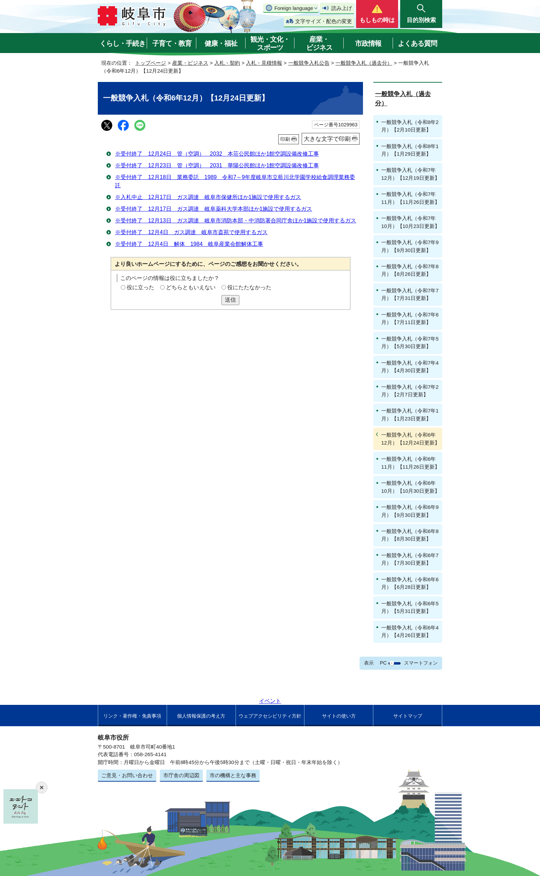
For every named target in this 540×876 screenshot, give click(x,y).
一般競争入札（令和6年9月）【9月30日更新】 (410, 511)
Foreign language (293, 8)
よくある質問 (417, 43)
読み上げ (341, 8)
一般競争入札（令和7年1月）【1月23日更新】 (410, 414)
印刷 (285, 139)
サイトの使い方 (339, 716)
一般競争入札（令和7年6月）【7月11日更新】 (410, 318)
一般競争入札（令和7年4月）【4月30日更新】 (410, 366)
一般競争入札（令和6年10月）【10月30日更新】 (410, 486)
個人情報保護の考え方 (201, 716)
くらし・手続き (122, 43)
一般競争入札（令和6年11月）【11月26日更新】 (410, 462)
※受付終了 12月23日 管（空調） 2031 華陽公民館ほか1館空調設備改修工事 (217, 165)
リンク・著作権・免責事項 (132, 716)
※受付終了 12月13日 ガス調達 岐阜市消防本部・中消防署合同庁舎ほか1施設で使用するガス (235, 220)
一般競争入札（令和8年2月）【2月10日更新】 (410, 126)
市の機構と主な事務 (233, 775)
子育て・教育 (171, 43)
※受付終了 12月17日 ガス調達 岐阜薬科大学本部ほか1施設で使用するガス (213, 209)
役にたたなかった (249, 287)
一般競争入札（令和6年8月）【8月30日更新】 (410, 535)
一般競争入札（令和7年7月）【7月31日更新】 (410, 294)
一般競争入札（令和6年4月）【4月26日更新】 (410, 631)
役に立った (140, 287)
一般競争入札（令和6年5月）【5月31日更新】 (410, 607)
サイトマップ (407, 716)
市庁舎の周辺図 (181, 775)
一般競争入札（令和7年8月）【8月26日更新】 (410, 270)
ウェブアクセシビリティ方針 (270, 716)
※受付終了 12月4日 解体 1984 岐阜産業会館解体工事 (189, 244)
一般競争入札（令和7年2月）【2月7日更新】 (410, 390)
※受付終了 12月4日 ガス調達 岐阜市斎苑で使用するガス (191, 232)
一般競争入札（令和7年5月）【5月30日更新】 (410, 342)
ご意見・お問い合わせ (127, 775)
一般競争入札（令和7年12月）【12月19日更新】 (410, 173)
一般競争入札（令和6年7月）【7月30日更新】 (410, 559)
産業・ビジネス (319, 43)
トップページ (150, 63)
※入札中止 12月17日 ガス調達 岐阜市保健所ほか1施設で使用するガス (208, 197)
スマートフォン (421, 663)
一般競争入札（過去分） (363, 63)
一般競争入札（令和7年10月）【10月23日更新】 (410, 222)
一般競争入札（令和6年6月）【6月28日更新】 (410, 583)
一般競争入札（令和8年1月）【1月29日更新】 (410, 150)
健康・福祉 (221, 43)
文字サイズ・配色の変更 (323, 21)
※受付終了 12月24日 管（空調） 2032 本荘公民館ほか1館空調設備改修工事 (217, 154)
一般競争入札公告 (309, 63)
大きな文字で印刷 (327, 138)
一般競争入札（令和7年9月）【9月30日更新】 (410, 246)
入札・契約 (227, 63)
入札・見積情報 (264, 63)
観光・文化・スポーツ (270, 43)
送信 (230, 300)
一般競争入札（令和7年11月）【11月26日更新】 (410, 198)
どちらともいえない (191, 287)
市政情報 (368, 43)
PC (383, 663)
